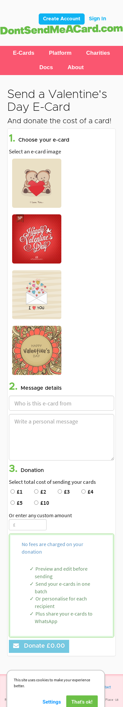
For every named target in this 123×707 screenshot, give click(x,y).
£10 (41, 502)
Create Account (61, 18)
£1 (16, 491)
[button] (24, 53)
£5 (16, 502)
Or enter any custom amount (40, 515)
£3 (64, 491)
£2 (40, 491)
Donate (39, 646)
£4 (87, 491)
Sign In (97, 18)
